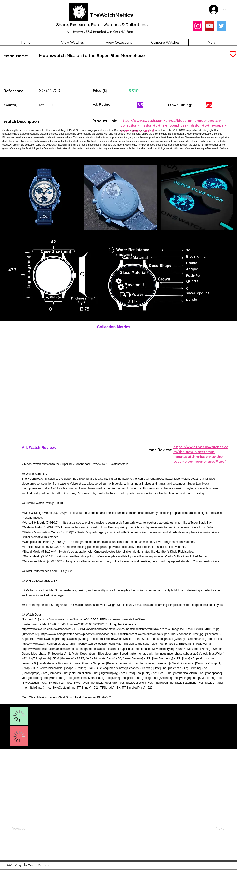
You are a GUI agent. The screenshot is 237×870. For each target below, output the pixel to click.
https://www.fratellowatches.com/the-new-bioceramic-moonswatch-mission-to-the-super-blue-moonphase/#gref (200, 454)
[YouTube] (209, 26)
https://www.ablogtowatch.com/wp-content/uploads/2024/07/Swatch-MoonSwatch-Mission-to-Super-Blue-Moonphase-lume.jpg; (122, 634)
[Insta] (197, 26)
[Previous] (27, 828)
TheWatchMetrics (111, 15)
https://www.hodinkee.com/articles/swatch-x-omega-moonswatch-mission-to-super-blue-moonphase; (86, 649)
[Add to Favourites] (232, 54)
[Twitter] (221, 26)
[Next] (210, 828)
